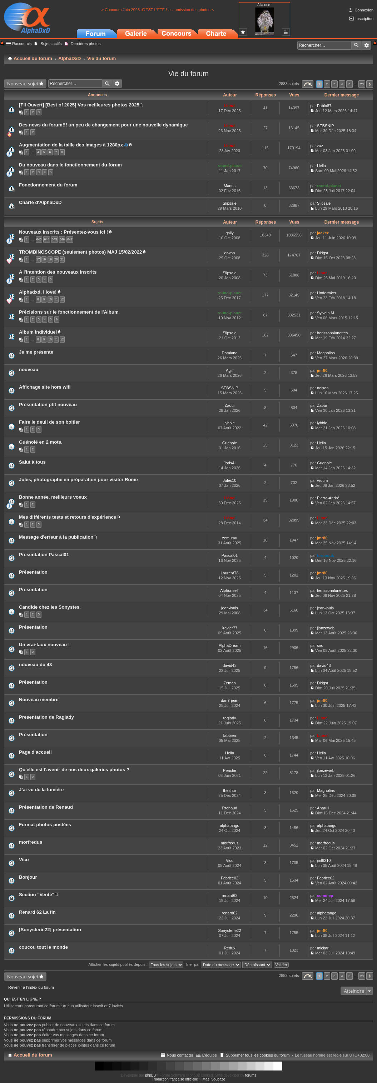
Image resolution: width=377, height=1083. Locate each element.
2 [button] (327, 84)
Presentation (33, 589)
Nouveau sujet (22, 83)
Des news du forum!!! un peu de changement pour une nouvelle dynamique (103, 125)
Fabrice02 (229, 878)
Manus (229, 186)
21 (62, 259)
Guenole (229, 443)
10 (50, 299)
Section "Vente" (36, 894)
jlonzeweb (325, 628)
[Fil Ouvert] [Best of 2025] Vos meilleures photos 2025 (79, 105)
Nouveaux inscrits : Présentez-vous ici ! (63, 232)
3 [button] (334, 84)
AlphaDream (229, 645)
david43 (230, 665)
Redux (229, 948)
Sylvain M (325, 313)
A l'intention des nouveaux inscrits (57, 272)
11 (56, 299)
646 (62, 239)
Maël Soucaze (214, 1079)
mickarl (323, 948)
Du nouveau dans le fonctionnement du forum (70, 165)
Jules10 (230, 480)
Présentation (33, 572)
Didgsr (322, 253)
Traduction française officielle (175, 1079)
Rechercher (356, 45)
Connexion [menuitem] (363, 10)
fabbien (229, 735)
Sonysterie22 (229, 930)
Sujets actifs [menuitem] (50, 43)
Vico (24, 859)
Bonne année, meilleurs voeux (53, 497)
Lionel (229, 106)
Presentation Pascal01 (44, 554)
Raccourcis (21, 43)
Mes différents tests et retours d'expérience (67, 517)
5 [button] (349, 84)
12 (62, 299)
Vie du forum (188, 74)
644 (46, 239)
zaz (320, 146)
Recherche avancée (366, 45)
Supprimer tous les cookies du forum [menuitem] (258, 1055)
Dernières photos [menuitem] (86, 43)
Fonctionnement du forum (48, 185)
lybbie (229, 423)
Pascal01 (230, 555)
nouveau (28, 369)
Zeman (229, 683)
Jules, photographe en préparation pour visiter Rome (78, 479)
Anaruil (323, 808)
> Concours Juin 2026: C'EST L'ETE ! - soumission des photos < (157, 10)
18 (44, 259)
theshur (229, 790)
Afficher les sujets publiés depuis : (135, 964)
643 (39, 239)
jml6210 (324, 860)
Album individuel (38, 332)
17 (38, 259)
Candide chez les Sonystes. (50, 607)
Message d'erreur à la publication (56, 537)
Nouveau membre (39, 699)
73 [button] (362, 84)
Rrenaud (229, 808)
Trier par (212, 964)
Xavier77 (229, 628)
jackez (323, 233)
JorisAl (229, 463)
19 (50, 259)
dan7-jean (229, 700)
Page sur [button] (307, 84)
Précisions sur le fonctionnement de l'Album (69, 312)
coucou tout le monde (43, 947)
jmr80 (322, 370)
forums (250, 1075)
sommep (325, 895)
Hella (321, 166)
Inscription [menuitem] (364, 18)
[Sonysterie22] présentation (50, 929)
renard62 (229, 895)
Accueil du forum (33, 1055)
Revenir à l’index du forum (31, 987)
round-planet (230, 166)
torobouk (325, 555)
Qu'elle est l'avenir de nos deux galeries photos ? (74, 769)
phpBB (150, 1075)
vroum (322, 480)
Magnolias (326, 353)
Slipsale (230, 203)
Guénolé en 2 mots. (41, 442)
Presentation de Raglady (46, 717)
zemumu (229, 538)
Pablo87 (324, 106)
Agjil (229, 370)
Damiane (229, 353)
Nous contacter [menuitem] (180, 1055)
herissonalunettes (332, 333)
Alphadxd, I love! (38, 292)
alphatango (229, 825)
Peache (229, 770)
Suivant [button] (369, 84)
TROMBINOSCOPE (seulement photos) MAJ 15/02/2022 (80, 252)
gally (229, 233)
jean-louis (229, 608)
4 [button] (342, 84)
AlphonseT (229, 590)
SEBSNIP (325, 126)
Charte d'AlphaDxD (40, 202)
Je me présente (36, 352)
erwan (229, 253)
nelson (322, 388)
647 (70, 239)
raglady (229, 718)
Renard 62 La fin (37, 912)
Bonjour (28, 877)
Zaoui (230, 405)
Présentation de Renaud (46, 807)
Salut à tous (32, 462)
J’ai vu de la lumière (41, 789)
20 (56, 259)
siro (320, 645)
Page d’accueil (35, 752)
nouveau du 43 (35, 664)
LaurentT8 (229, 573)
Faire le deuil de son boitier (49, 422)
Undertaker (326, 293)
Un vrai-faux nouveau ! (44, 644)
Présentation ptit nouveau (48, 404)
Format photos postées (45, 824)
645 (54, 239)
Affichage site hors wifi (44, 387)
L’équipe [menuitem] (209, 1055)
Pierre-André (328, 498)
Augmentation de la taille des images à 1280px (71, 145)
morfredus (30, 842)
